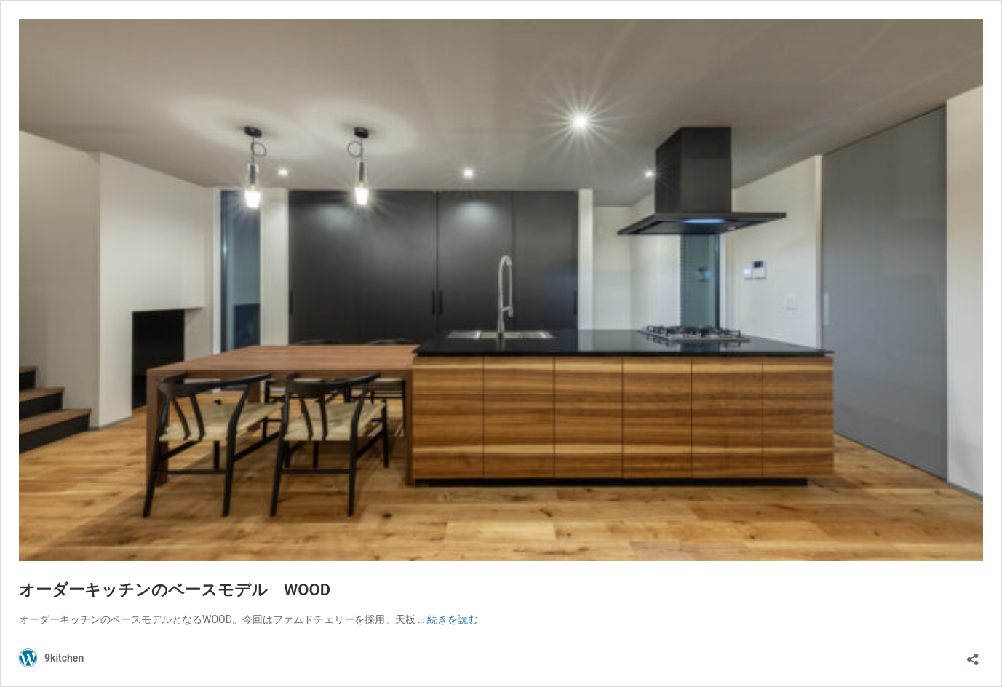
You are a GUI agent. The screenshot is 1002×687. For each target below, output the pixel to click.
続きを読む (452, 619)
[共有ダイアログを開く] (973, 654)
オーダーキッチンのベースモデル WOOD (174, 590)
